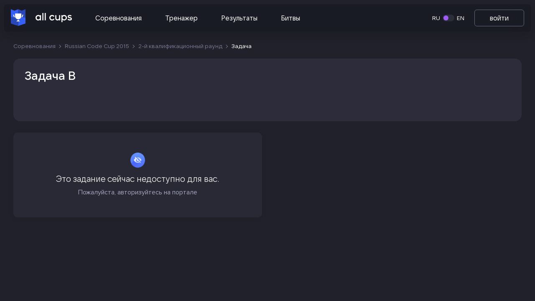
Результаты (239, 18)
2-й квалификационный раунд (180, 46)
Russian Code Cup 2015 (97, 46)
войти (499, 18)
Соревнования (118, 18)
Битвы (290, 18)
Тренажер (181, 18)
